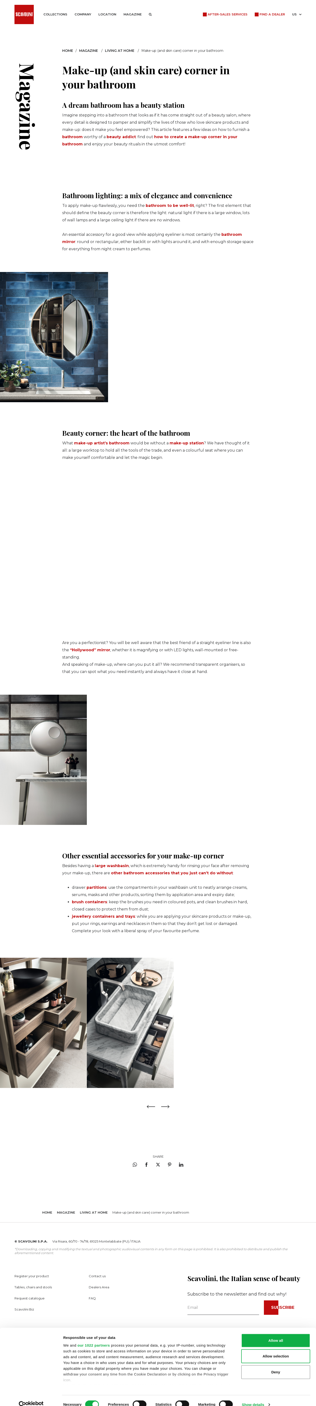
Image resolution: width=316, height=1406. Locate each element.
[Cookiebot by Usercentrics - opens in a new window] (31, 1396)
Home (67, 50)
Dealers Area (99, 1287)
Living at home (119, 50)
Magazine (133, 14)
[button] (150, 14)
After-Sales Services (227, 14)
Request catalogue (29, 1298)
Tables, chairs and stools (33, 1287)
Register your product (31, 1276)
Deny (275, 1364)
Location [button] (107, 14)
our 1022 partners (93, 1337)
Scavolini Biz (24, 1309)
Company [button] (83, 14)
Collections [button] (55, 14)
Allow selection (275, 1348)
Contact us (97, 1276)
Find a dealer (272, 14)
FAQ (92, 1298)
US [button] (297, 14)
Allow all (275, 1332)
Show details (253, 1396)
